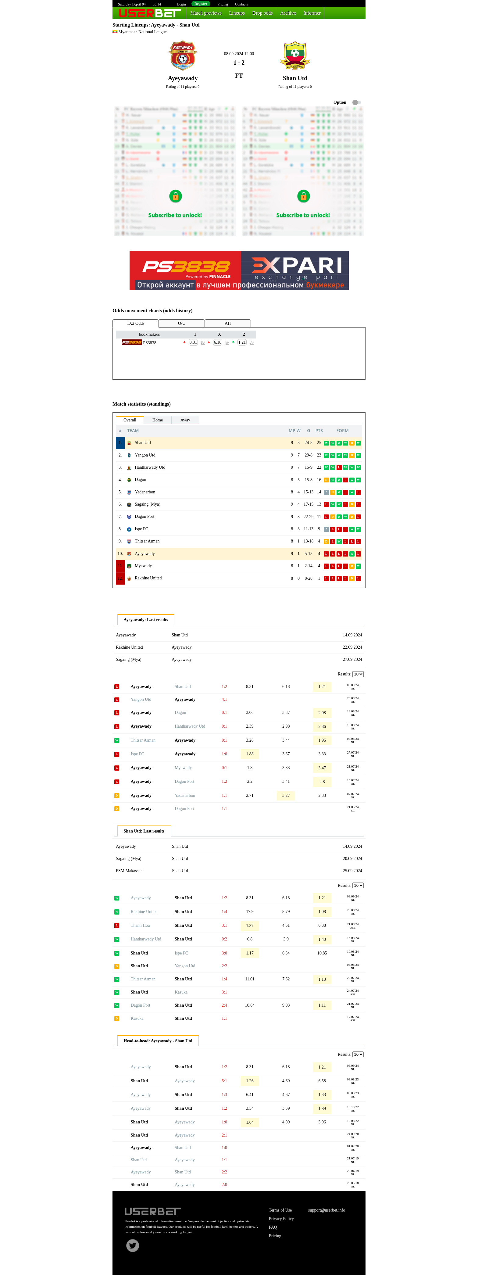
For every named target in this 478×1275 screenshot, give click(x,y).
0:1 (224, 712)
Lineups (237, 13)
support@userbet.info (326, 1210)
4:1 (224, 699)
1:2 (224, 686)
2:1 (224, 1135)
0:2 (224, 939)
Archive (288, 13)
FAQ (273, 1227)
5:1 (224, 1081)
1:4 (224, 911)
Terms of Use (280, 1210)
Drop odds (262, 13)
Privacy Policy (281, 1218)
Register (201, 4)
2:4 (224, 1005)
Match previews (206, 13)
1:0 (224, 754)
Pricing (222, 4)
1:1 (224, 795)
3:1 (224, 925)
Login (181, 4)
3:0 (224, 953)
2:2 (224, 966)
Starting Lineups (130, 25)
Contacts (241, 4)
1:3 (224, 1094)
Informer (312, 13)
